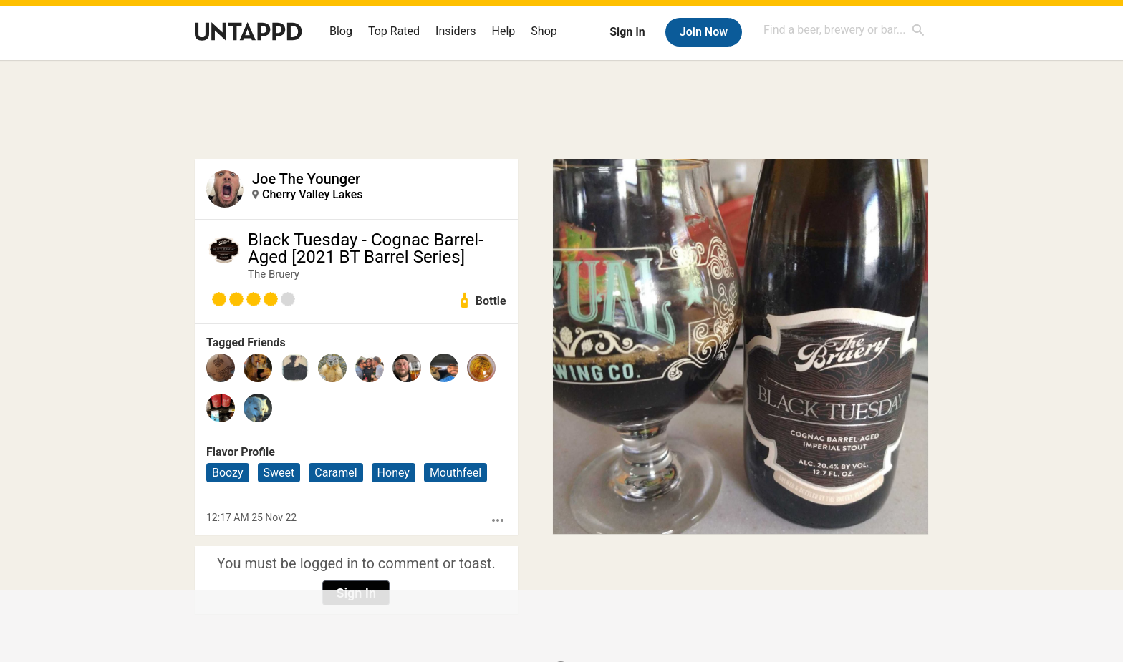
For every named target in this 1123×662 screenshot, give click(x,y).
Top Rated (394, 31)
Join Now (704, 32)
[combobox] (844, 29)
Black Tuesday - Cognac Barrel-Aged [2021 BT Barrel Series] (365, 248)
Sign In (627, 32)
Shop (543, 31)
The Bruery (273, 274)
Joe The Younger (306, 179)
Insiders (455, 31)
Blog (340, 31)
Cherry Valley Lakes (312, 194)
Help (504, 31)
